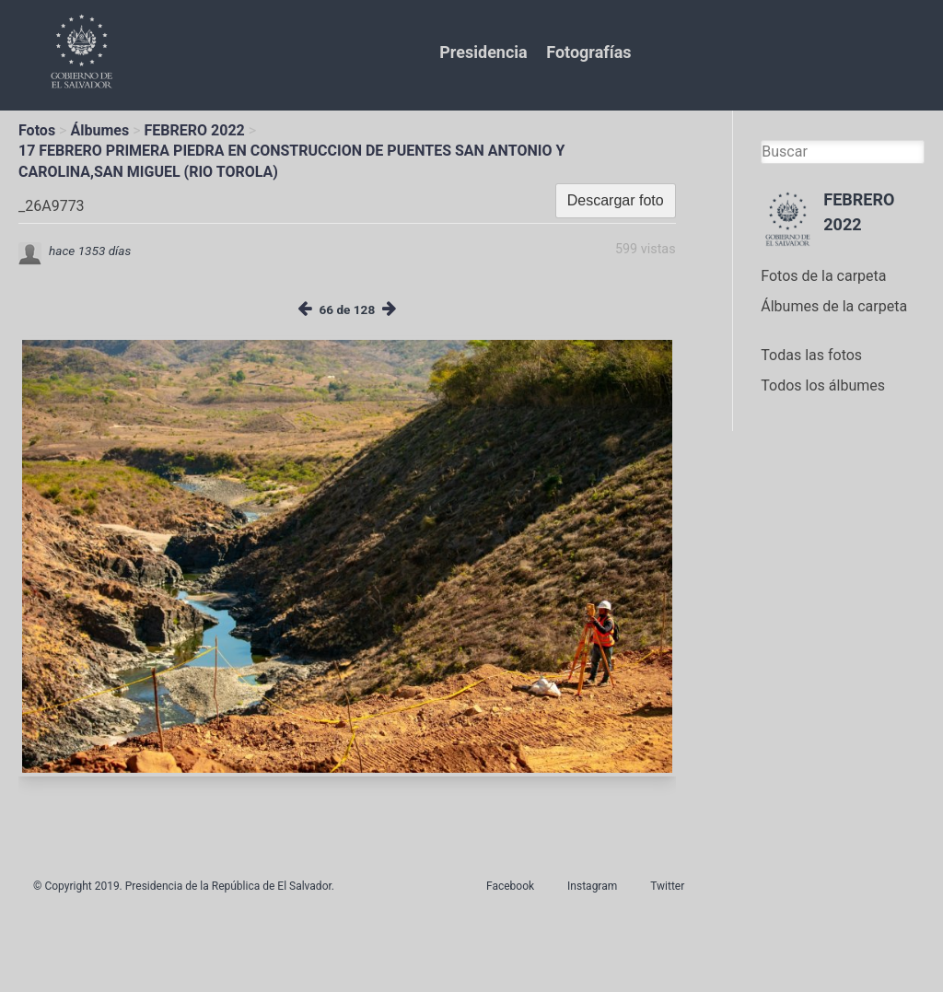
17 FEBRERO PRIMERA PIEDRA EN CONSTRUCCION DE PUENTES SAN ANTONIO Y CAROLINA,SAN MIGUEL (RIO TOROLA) (291, 161)
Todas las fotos (811, 355)
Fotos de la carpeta (823, 276)
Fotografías (588, 52)
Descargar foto (615, 200)
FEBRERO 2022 (195, 130)
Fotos (36, 130)
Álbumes (99, 130)
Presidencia (483, 52)
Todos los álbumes (823, 385)
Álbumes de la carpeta (834, 306)
